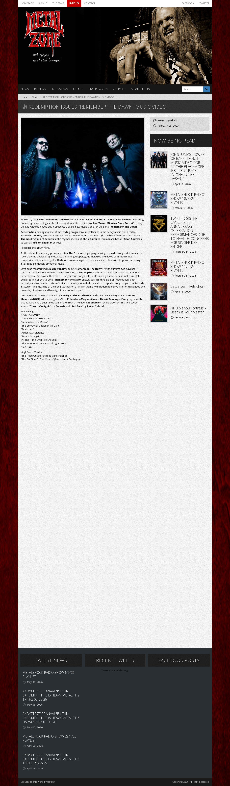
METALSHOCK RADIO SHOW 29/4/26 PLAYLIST (49, 738)
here (46, 247)
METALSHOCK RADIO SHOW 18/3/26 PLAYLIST (187, 198)
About (43, 3)
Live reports (98, 89)
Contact (89, 3)
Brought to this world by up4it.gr (38, 781)
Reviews (40, 89)
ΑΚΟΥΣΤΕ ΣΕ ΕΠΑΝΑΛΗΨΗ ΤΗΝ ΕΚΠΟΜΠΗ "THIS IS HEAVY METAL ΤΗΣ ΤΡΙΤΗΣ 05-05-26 (51, 695)
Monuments (140, 89)
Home (24, 97)
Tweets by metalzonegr (115, 670)
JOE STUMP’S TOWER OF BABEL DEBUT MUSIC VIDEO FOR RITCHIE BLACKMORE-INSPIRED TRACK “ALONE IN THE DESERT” (187, 166)
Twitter (204, 3)
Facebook (188, 3)
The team (58, 3)
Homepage (27, 3)
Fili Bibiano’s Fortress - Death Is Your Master (188, 309)
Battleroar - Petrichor (187, 286)
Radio (74, 3)
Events (78, 89)
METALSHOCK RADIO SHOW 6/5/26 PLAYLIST (49, 674)
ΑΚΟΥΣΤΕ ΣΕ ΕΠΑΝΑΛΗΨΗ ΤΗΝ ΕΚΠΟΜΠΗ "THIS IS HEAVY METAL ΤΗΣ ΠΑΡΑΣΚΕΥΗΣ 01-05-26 (51, 717)
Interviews (59, 89)
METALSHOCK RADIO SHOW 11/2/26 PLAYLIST (187, 266)
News (25, 89)
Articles (119, 89)
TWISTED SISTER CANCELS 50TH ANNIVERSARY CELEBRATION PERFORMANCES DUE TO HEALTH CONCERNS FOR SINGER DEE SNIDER (189, 232)
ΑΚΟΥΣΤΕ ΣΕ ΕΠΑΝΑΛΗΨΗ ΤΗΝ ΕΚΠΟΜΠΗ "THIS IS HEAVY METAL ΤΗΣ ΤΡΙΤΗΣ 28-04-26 (51, 759)
